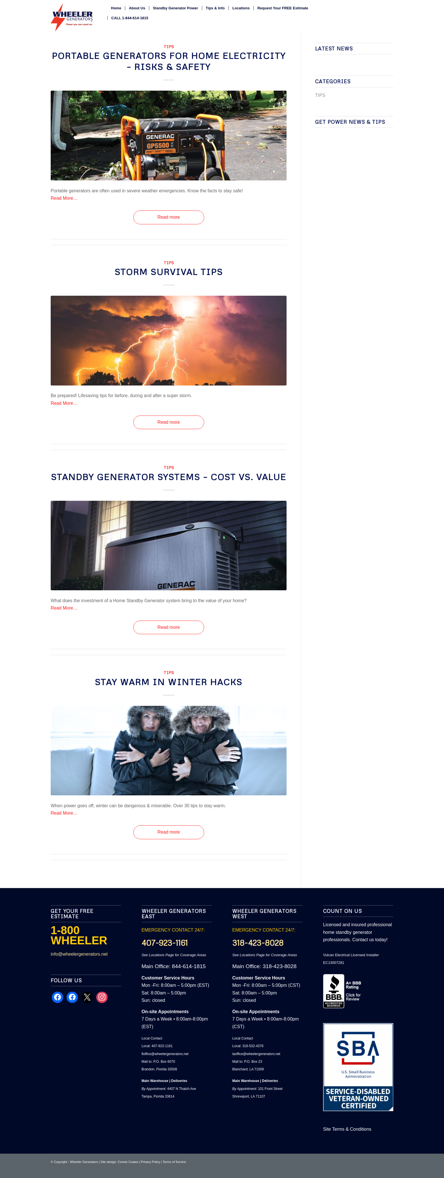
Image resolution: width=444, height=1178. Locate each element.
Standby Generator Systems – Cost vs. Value (168, 477)
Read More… (64, 198)
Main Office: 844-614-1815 (174, 966)
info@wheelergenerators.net (79, 954)
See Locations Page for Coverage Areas (174, 955)
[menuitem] (116, 8)
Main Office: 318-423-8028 (264, 966)
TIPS (169, 46)
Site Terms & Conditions (347, 1129)
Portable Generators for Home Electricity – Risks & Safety (169, 61)
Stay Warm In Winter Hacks (168, 682)
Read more (168, 217)
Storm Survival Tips (169, 272)
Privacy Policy (150, 1162)
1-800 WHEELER (79, 935)
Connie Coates (128, 1162)
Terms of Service (174, 1162)
